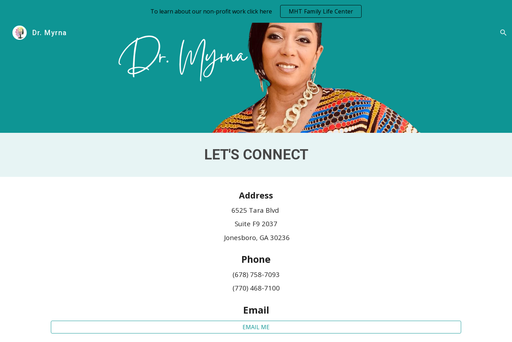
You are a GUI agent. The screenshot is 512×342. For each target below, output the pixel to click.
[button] (503, 32)
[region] (256, 11)
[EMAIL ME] (256, 327)
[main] (256, 154)
